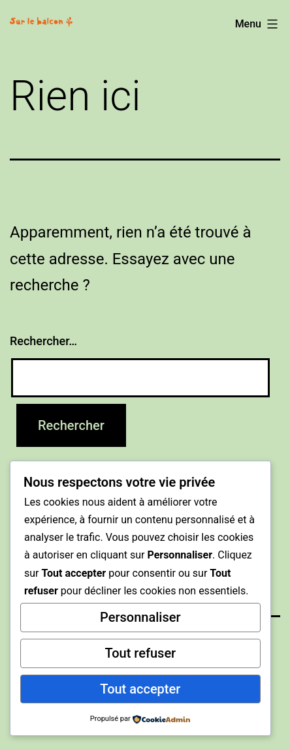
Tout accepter (140, 689)
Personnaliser (140, 617)
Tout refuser (140, 653)
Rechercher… (43, 341)
